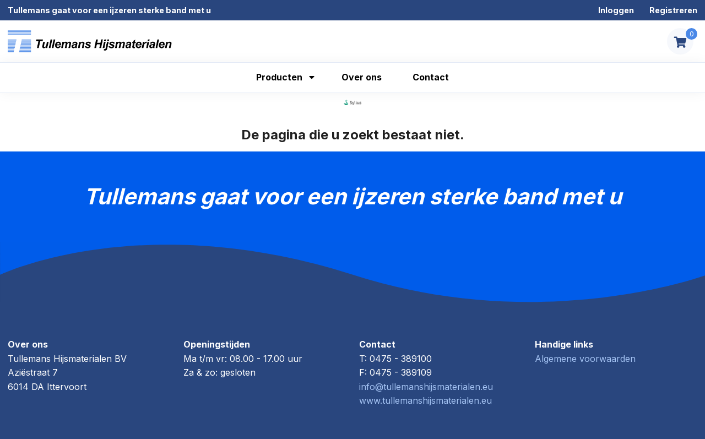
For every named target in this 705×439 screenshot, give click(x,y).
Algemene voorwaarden (585, 358)
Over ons (361, 77)
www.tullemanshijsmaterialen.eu (425, 400)
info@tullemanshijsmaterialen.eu (426, 386)
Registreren (673, 10)
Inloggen (616, 10)
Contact (431, 77)
